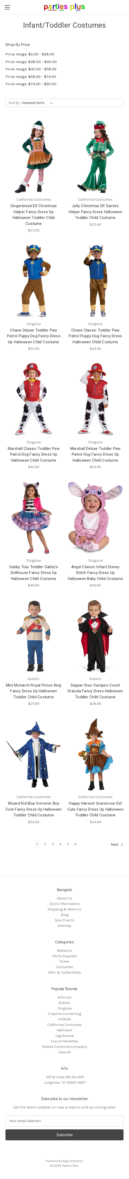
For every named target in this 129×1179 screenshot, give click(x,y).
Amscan (64, 997)
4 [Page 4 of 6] (60, 844)
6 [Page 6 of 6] (75, 844)
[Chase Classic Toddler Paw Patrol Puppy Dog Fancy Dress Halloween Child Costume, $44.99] (95, 281)
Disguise (64, 1008)
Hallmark (64, 1030)
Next (117, 844)
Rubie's (64, 1003)
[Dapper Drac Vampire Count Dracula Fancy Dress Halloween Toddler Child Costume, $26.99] (95, 636)
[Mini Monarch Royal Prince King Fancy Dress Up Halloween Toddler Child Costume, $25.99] (33, 636)
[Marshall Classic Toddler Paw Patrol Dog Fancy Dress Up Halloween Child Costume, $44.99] (33, 399)
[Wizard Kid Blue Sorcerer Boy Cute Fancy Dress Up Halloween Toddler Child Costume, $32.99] (33, 754)
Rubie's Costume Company (64, 1046)
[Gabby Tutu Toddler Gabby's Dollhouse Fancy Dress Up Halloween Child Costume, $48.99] (33, 517)
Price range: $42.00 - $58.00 (30, 69)
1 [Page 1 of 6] (36, 844)
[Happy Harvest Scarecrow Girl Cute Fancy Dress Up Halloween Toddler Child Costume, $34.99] (95, 754)
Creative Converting (64, 1014)
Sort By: (14, 103)
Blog (64, 915)
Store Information (64, 904)
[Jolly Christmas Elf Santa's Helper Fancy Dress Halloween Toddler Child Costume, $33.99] (95, 157)
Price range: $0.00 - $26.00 (29, 54)
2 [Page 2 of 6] (45, 844)
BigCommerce (73, 1161)
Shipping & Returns (64, 909)
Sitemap (64, 926)
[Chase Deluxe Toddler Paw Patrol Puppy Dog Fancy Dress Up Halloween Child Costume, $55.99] (33, 281)
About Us (64, 898)
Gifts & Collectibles (64, 972)
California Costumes (64, 1025)
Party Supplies (64, 956)
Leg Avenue (64, 1035)
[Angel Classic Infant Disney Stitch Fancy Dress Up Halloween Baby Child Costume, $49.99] (95, 517)
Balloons (64, 950)
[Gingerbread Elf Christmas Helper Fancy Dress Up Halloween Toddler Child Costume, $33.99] (33, 157)
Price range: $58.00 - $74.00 (30, 76)
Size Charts (64, 920)
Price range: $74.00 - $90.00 (30, 84)
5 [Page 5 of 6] (68, 844)
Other (64, 961)
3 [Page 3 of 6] (53, 844)
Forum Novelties (64, 1041)
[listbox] (38, 103)
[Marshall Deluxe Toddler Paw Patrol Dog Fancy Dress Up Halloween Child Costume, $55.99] (95, 399)
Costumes (64, 967)
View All (65, 1052)
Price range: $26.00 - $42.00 (31, 61)
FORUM (64, 1019)
